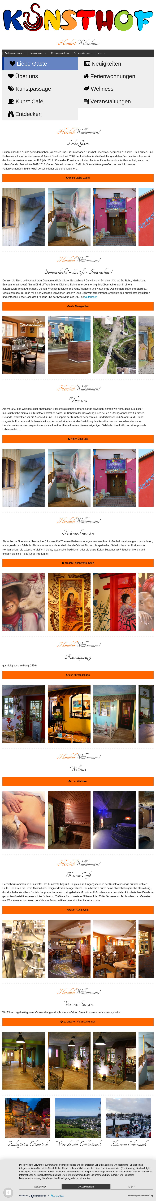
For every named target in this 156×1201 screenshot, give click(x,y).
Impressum (132, 1196)
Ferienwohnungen (13, 53)
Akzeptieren (86, 1186)
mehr (133, 1186)
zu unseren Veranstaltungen (78, 1021)
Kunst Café (25, 101)
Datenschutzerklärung (145, 1196)
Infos (100, 53)
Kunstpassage (36, 53)
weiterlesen (89, 297)
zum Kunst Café (78, 909)
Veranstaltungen (82, 53)
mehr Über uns (78, 438)
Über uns (23, 76)
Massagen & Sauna (60, 53)
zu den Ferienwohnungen (78, 563)
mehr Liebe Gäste (78, 177)
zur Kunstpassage (78, 675)
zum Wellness (78, 781)
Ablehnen (39, 1186)
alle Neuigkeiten (78, 306)
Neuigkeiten (102, 63)
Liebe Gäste (28, 63)
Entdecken (25, 114)
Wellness (98, 89)
